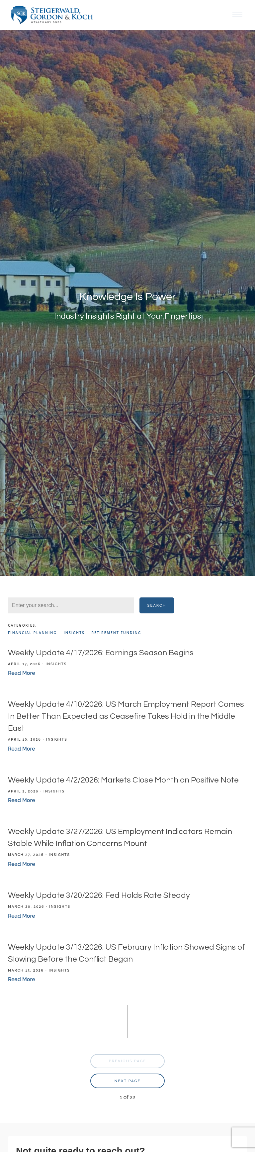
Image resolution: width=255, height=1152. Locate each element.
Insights (74, 632)
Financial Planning (32, 632)
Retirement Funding (116, 632)
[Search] (71, 605)
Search (156, 605)
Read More (21, 673)
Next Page (127, 1081)
